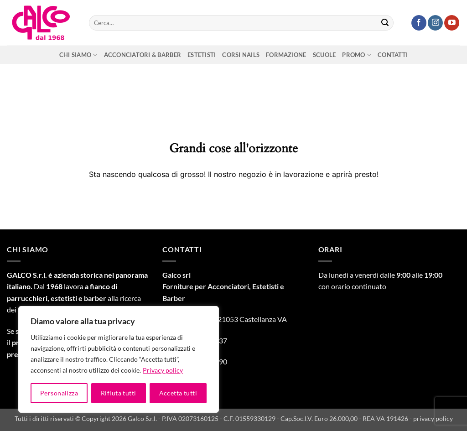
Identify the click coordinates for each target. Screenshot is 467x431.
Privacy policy (163, 370)
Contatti (393, 54)
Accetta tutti (178, 393)
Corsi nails (240, 54)
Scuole (324, 54)
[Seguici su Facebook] (418, 23)
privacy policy (433, 418)
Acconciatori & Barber (142, 54)
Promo (356, 55)
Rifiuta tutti (118, 393)
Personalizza (59, 393)
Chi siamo (78, 55)
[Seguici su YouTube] (451, 23)
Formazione (286, 54)
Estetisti (201, 54)
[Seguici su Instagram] (435, 23)
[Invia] (385, 23)
